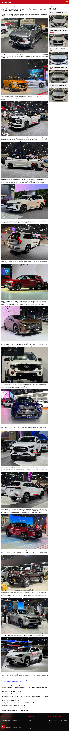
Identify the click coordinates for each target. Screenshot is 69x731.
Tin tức (8, 6)
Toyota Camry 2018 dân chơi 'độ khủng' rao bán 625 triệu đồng (14, 705)
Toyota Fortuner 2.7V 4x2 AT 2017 (58, 30)
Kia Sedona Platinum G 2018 (57, 49)
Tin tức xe (30, 725)
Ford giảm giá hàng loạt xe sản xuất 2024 (10, 700)
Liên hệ (29, 728)
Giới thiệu (30, 723)
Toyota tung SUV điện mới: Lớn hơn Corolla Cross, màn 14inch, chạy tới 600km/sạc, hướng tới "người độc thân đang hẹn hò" (24, 688)
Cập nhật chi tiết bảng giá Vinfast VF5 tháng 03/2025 (12, 685)
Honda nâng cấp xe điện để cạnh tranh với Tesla (11, 691)
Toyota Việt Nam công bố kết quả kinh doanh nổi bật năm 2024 (14, 710)
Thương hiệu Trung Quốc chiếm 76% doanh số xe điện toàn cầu (14, 694)
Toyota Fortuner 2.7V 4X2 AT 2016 (58, 67)
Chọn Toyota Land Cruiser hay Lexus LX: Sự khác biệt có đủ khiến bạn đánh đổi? (17, 702)
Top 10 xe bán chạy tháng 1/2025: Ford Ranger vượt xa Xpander (14, 707)
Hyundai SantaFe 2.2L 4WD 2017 (58, 12)
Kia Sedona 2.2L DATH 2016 (57, 85)
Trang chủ (30, 720)
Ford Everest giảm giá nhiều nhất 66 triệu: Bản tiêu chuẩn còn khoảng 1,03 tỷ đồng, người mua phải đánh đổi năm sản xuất (24, 697)
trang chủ (3, 6)
